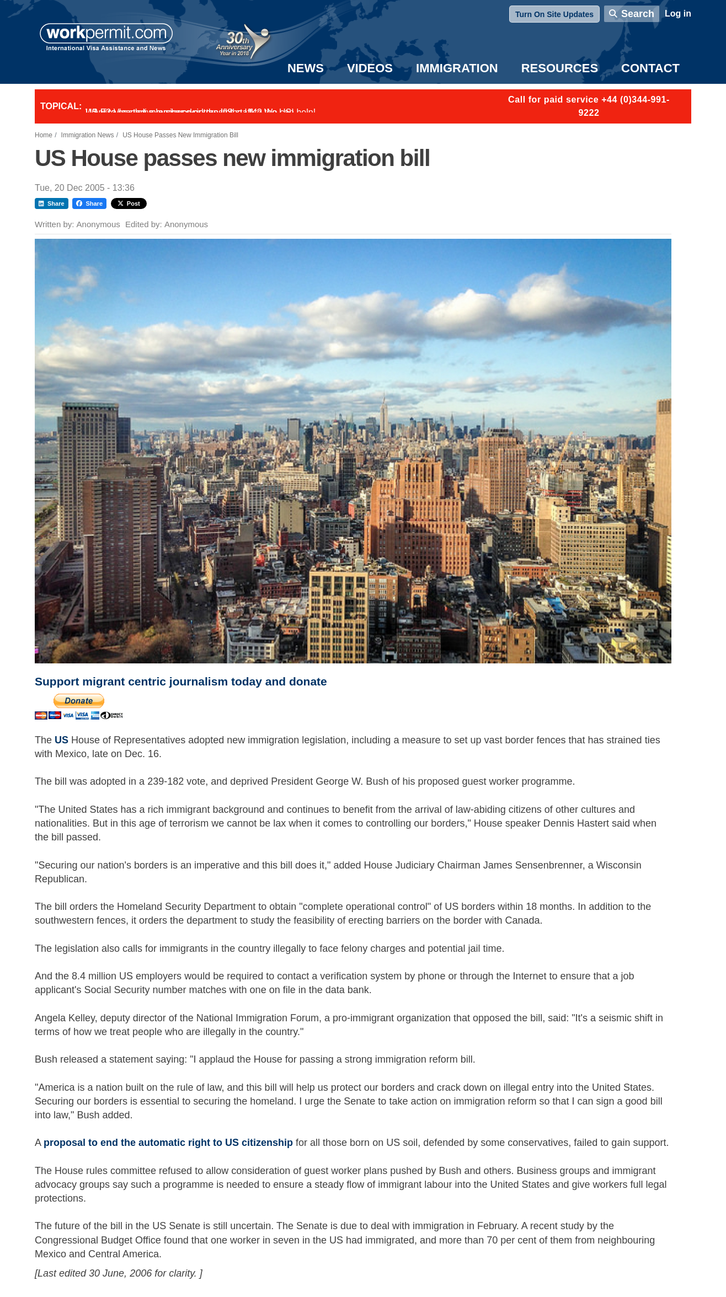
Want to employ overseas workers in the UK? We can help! (201, 112)
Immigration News (87, 135)
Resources (559, 68)
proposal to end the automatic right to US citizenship (168, 1142)
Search (637, 13)
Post (129, 203)
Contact (650, 68)
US (63, 740)
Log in (678, 13)
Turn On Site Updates (554, 14)
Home (43, 135)
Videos (370, 68)
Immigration (457, 68)
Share (52, 203)
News (305, 68)
